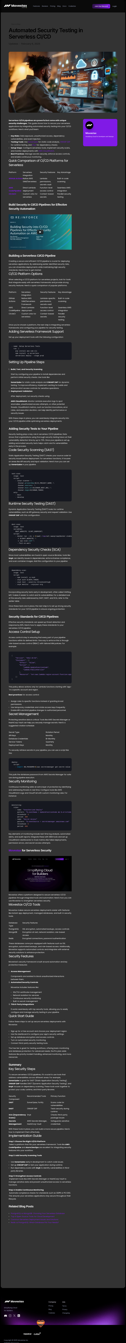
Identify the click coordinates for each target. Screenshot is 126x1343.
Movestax (15, 850)
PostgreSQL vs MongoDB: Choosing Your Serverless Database (38, 1213)
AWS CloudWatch (46, 151)
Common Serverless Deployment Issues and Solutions (34, 1219)
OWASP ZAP (65, 142)
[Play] (40, 232)
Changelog (66, 1313)
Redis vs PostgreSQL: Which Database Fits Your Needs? (35, 1222)
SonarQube (33, 142)
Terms (64, 1306)
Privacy (64, 1309)
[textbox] (40, 351)
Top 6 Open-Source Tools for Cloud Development (33, 1216)
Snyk (34, 145)
